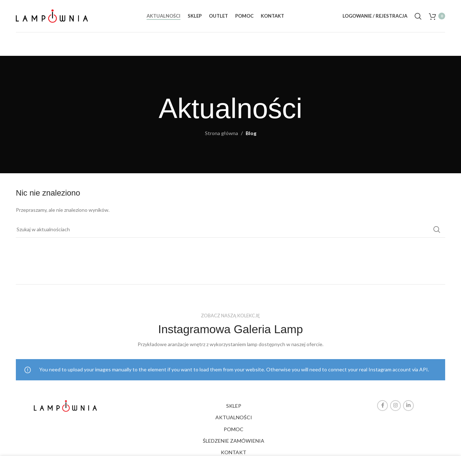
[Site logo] (52, 15)
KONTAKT (233, 452)
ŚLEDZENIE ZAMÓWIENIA (233, 441)
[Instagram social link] (395, 405)
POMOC (233, 429)
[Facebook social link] (382, 405)
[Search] (418, 16)
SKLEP (233, 406)
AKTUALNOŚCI (233, 417)
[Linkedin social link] (408, 405)
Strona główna (221, 133)
